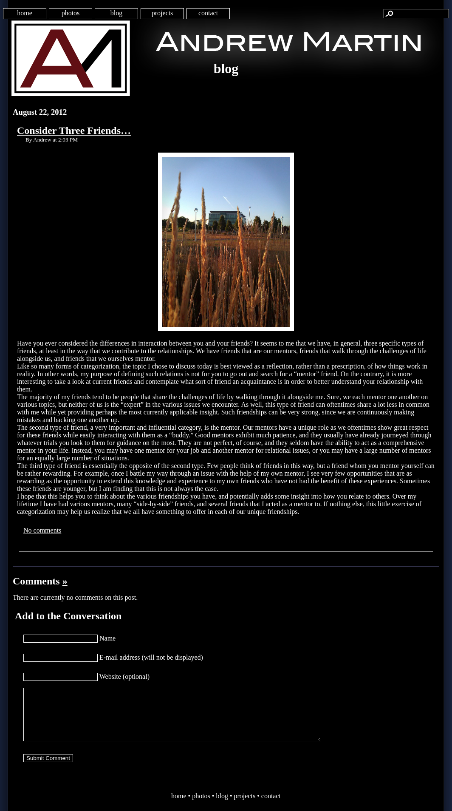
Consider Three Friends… (74, 130)
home (24, 13)
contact (208, 13)
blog (116, 13)
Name (107, 638)
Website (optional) (124, 676)
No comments (42, 530)
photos (71, 13)
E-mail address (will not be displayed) (151, 657)
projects (162, 13)
